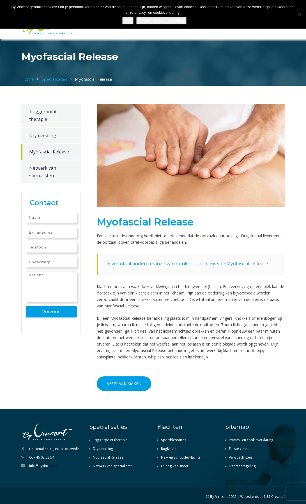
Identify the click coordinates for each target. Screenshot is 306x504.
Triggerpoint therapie (43, 115)
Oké (128, 21)
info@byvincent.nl (43, 465)
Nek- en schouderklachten (182, 457)
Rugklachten (170, 448)
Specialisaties (54, 79)
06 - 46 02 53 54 (41, 457)
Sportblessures (173, 440)
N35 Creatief (274, 496)
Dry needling (42, 135)
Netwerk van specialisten (42, 172)
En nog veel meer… (176, 466)
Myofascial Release (49, 152)
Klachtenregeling (242, 466)
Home (27, 79)
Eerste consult (240, 448)
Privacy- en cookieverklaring (251, 440)
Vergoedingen (240, 457)
